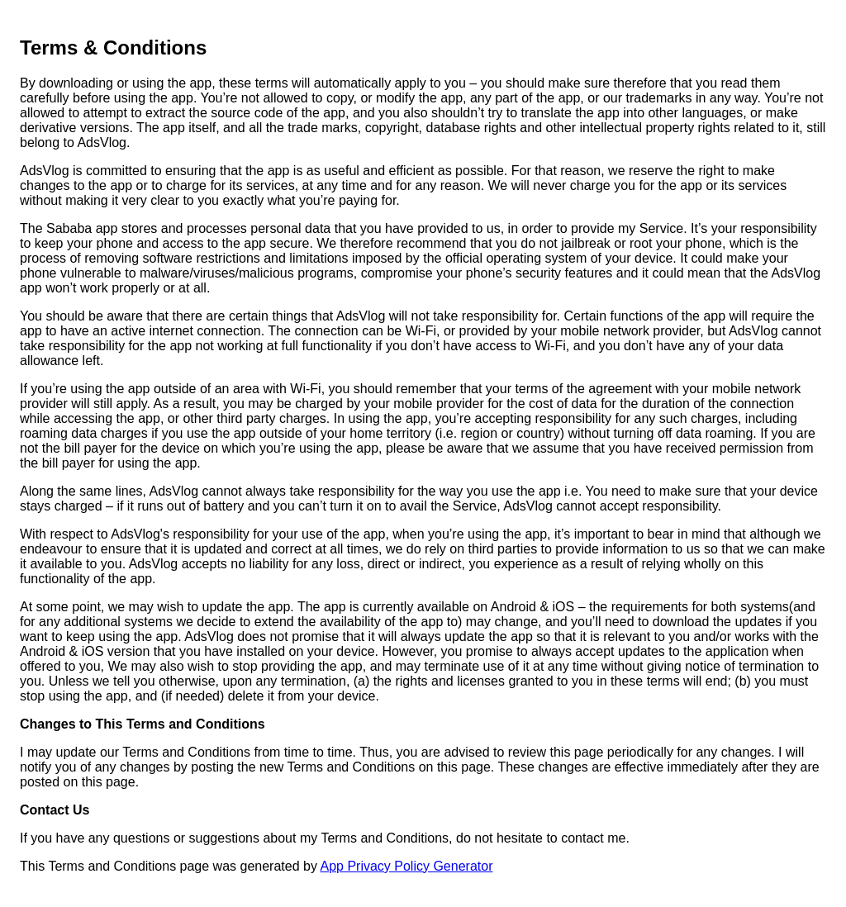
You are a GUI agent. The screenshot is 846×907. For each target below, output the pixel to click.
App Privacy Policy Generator (406, 866)
